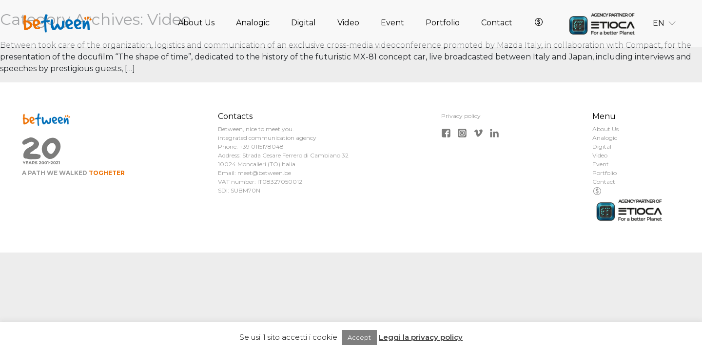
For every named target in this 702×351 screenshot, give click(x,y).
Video (348, 23)
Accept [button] (359, 337)
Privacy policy (461, 115)
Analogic (253, 23)
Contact (496, 23)
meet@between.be (264, 172)
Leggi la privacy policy (421, 337)
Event (392, 23)
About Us (196, 23)
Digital (303, 23)
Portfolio (443, 23)
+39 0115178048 (261, 146)
